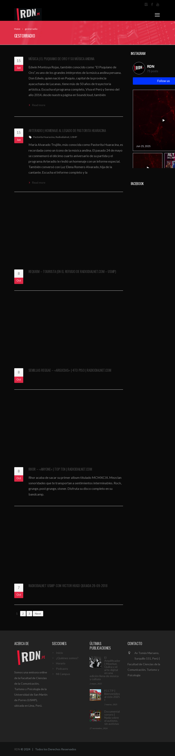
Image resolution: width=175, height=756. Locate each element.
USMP (73, 137)
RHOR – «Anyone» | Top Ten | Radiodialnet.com (60, 469)
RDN (17, 749)
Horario (60, 663)
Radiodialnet (62, 137)
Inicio (59, 652)
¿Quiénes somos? (67, 658)
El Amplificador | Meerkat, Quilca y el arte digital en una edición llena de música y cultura (105, 668)
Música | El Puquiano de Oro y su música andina (61, 58)
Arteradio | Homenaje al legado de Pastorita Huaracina (67, 130)
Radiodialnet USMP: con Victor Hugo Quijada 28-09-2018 (68, 585)
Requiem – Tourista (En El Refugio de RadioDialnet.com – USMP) (72, 271)
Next (38, 613)
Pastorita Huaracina (44, 137)
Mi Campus (63, 674)
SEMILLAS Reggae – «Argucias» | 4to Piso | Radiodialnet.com (70, 370)
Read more (38, 105)
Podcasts (62, 668)
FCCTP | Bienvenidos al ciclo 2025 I (112, 695)
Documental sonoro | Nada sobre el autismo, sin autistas (112, 717)
